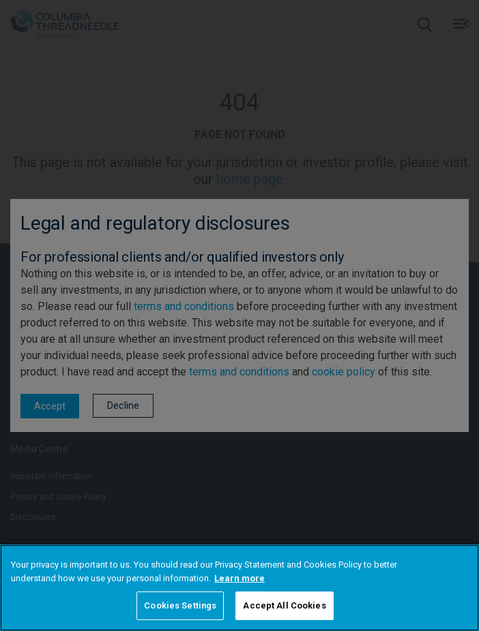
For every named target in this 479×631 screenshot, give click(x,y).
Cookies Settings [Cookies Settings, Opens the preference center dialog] (180, 605)
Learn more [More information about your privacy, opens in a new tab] (239, 578)
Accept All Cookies (284, 605)
